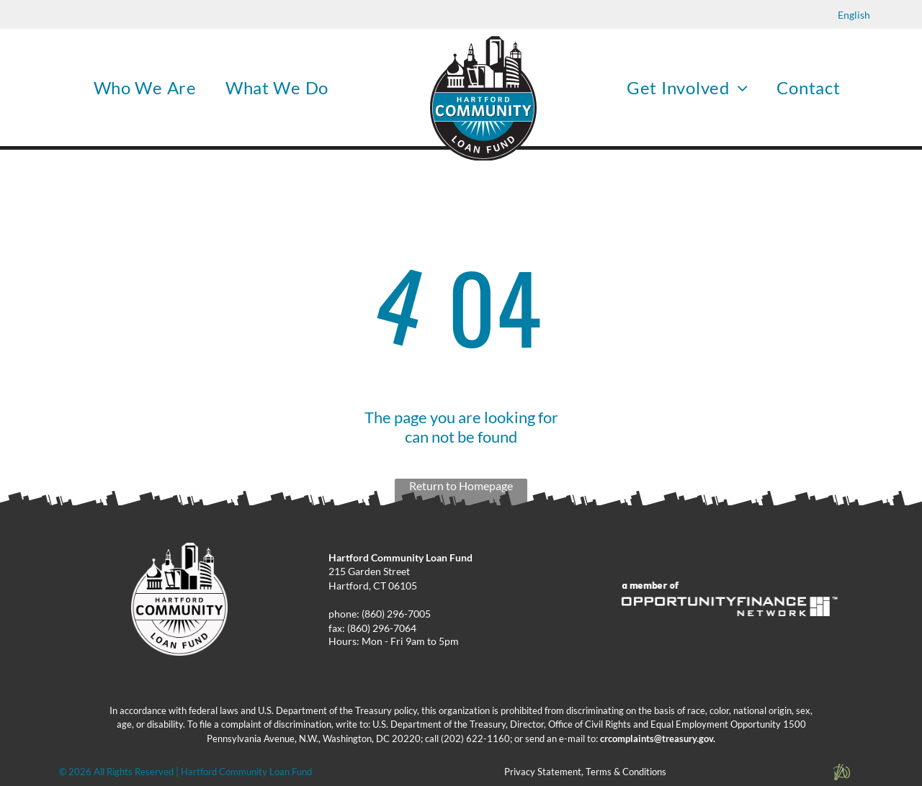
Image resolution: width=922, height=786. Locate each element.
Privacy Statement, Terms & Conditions (585, 771)
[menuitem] (145, 87)
